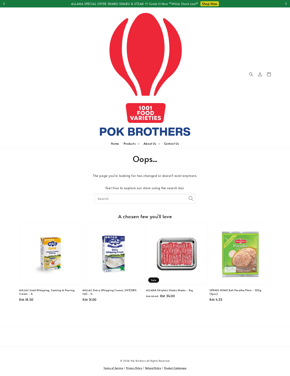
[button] (251, 74)
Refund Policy (153, 368)
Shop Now (209, 3)
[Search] (190, 198)
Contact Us (171, 143)
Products (130, 143)
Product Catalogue (175, 368)
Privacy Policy (134, 368)
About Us (150, 143)
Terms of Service (113, 368)
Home (115, 143)
